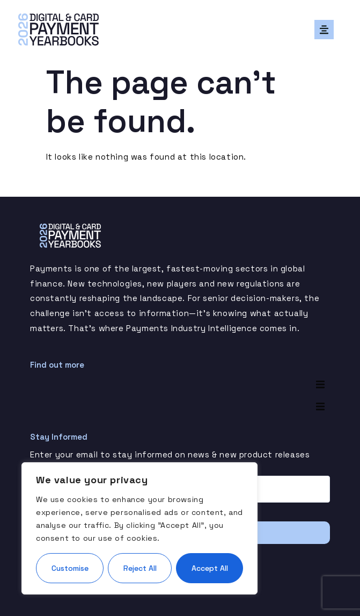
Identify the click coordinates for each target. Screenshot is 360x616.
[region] (139, 528)
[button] (324, 29)
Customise (70, 568)
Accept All (210, 568)
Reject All (140, 568)
